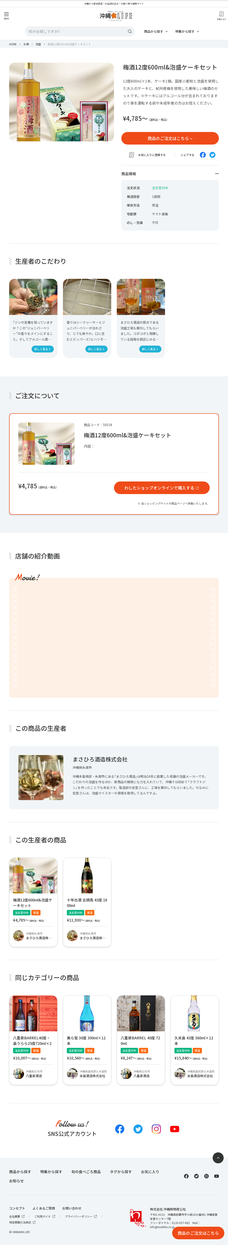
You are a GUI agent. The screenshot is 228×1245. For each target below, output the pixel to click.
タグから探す (121, 1171)
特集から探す (185, 31)
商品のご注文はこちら (168, 138)
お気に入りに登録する (147, 155)
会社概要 (17, 1216)
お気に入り (150, 1171)
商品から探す (153, 31)
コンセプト (17, 1208)
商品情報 (170, 173)
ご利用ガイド (45, 1216)
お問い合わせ (71, 1208)
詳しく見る (41, 349)
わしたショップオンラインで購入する (159, 488)
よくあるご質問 (44, 1208)
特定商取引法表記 (22, 1222)
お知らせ (16, 1180)
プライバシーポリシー (81, 1216)
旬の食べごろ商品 (86, 1171)
